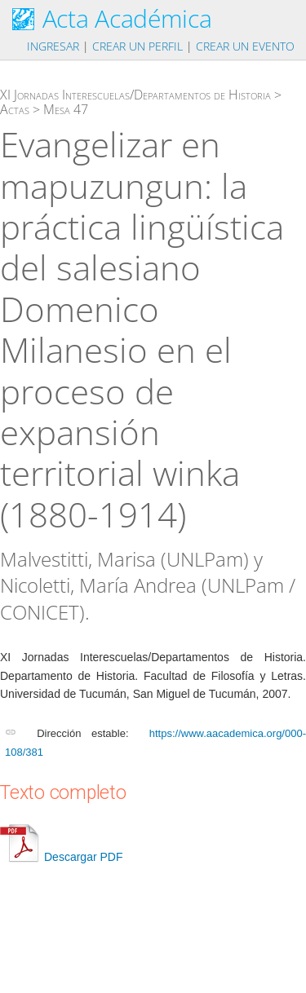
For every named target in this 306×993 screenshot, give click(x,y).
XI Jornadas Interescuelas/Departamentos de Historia (135, 95)
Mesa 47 (65, 109)
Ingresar (53, 46)
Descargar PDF (61, 856)
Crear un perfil (137, 46)
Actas (14, 109)
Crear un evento (245, 46)
